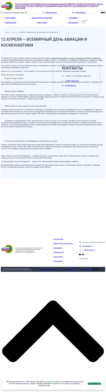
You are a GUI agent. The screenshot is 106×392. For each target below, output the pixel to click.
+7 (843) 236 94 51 (72, 81)
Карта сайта (83, 258)
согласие (49, 382)
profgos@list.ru (70, 86)
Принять (94, 383)
